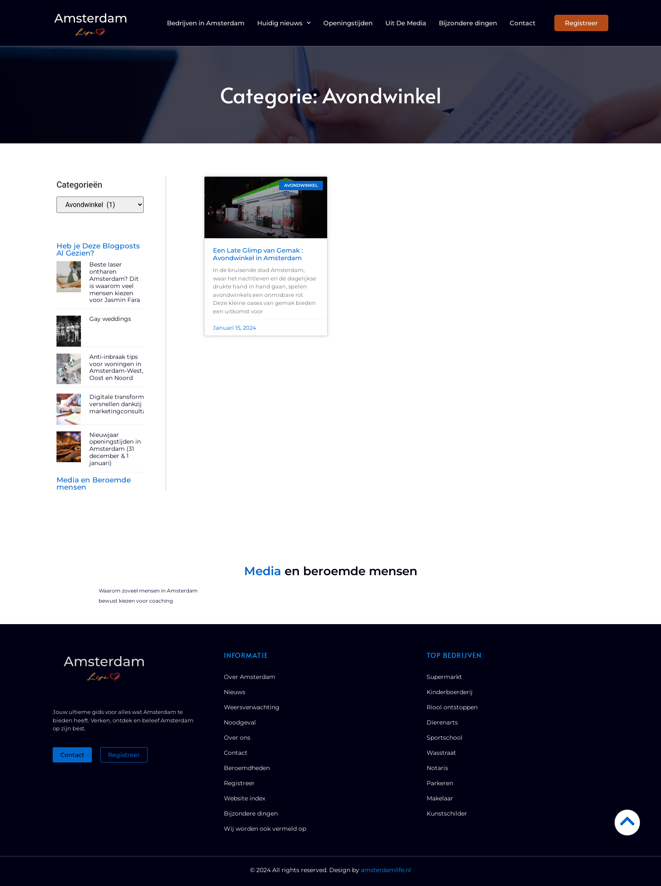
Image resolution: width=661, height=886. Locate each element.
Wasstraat (441, 753)
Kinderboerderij (450, 692)
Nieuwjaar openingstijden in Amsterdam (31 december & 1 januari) (115, 449)
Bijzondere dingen (468, 23)
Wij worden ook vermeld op (265, 828)
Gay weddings (110, 319)
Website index (244, 798)
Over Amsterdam (249, 677)
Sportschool (444, 737)
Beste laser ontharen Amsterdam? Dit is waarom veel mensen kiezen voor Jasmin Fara (114, 282)
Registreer (239, 783)
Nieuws (234, 692)
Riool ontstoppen (452, 707)
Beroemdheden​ (247, 768)
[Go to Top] (627, 821)
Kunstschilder (447, 813)
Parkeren (440, 783)
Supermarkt (444, 677)
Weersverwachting (251, 707)
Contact (522, 23)
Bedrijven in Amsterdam (206, 23)
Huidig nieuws (284, 22)
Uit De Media (405, 23)
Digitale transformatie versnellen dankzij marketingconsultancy (122, 404)
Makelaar (440, 798)
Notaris (437, 768)
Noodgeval (240, 722)
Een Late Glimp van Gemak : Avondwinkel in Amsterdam (258, 254)
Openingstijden (348, 23)
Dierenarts (442, 722)
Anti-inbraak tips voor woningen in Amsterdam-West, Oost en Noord (116, 367)
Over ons (237, 737)
